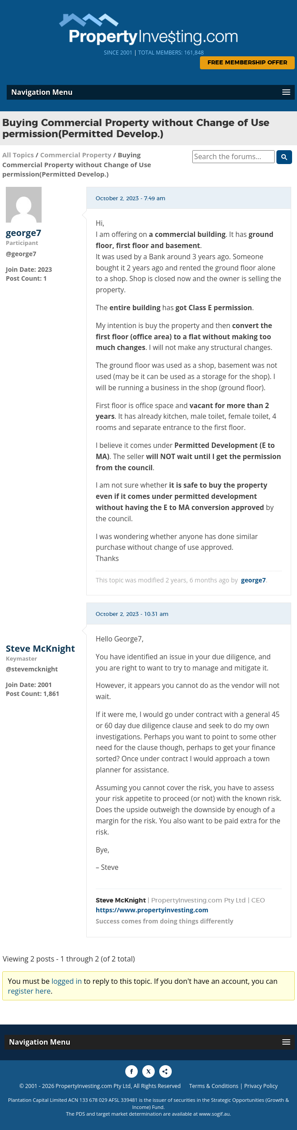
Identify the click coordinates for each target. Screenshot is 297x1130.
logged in (66, 981)
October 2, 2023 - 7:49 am (130, 198)
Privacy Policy (261, 1086)
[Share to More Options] (165, 1071)
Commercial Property (76, 154)
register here (29, 991)
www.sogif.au (214, 1113)
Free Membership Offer (247, 63)
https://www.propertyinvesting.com (152, 910)
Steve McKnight (40, 648)
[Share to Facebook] (131, 1071)
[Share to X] (148, 1071)
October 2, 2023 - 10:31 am (132, 614)
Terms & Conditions (213, 1086)
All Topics (18, 154)
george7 (23, 233)
